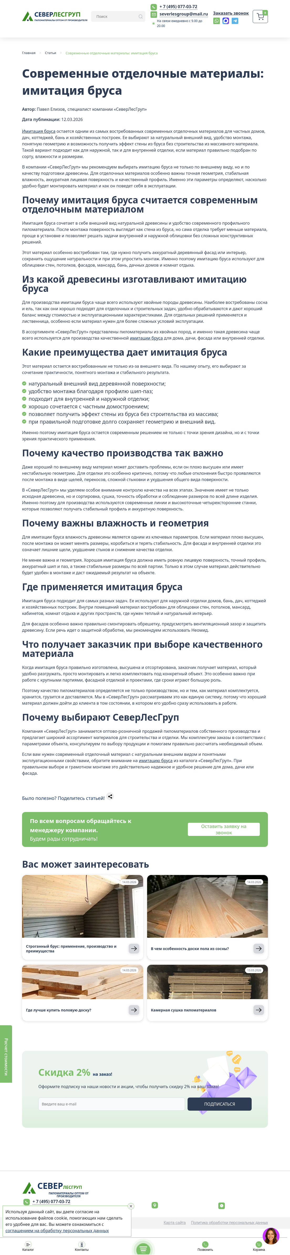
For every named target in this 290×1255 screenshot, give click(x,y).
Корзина (259, 1246)
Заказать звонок (231, 13)
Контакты (81, 1246)
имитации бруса (146, 338)
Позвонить (205, 1246)
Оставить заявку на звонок (223, 829)
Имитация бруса (38, 131)
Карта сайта (175, 1223)
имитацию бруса (156, 760)
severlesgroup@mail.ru (184, 14)
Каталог (28, 1246)
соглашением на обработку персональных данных (57, 1230)
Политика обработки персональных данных (229, 1223)
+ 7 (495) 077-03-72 (178, 6)
